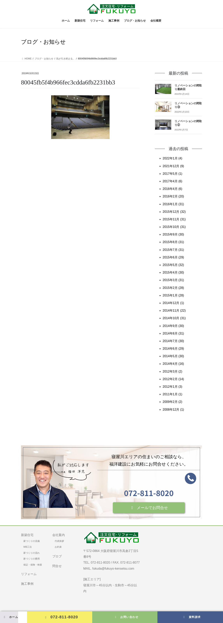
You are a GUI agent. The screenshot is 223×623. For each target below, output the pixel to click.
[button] (149, 507)
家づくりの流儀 (31, 541)
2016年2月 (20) (173, 196)
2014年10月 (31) (174, 318)
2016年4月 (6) (172, 188)
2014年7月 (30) (173, 341)
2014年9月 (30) (173, 326)
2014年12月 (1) (173, 303)
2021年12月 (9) (173, 166)
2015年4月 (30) (173, 272)
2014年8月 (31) (173, 333)
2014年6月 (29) (173, 348)
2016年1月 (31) (173, 204)
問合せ (57, 566)
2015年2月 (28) (173, 287)
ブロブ (57, 556)
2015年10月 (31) (174, 227)
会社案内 (58, 535)
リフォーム (29, 574)
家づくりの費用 (31, 558)
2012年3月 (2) (172, 371)
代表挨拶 (59, 541)
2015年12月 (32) (174, 211)
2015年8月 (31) (173, 242)
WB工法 (27, 547)
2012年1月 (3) (172, 386)
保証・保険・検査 (32, 564)
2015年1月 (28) (173, 295)
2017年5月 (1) (172, 173)
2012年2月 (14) (173, 379)
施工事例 (27, 583)
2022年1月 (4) (172, 158)
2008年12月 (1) (173, 409)
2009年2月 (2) (172, 401)
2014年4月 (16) (173, 363)
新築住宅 (27, 535)
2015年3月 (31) (173, 280)
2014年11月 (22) (174, 310)
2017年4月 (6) (172, 181)
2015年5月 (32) (173, 265)
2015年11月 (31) (174, 219)
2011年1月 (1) (172, 394)
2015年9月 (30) (173, 234)
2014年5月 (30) (173, 356)
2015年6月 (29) (173, 257)
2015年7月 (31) (173, 249)
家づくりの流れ (31, 553)
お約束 (58, 547)
